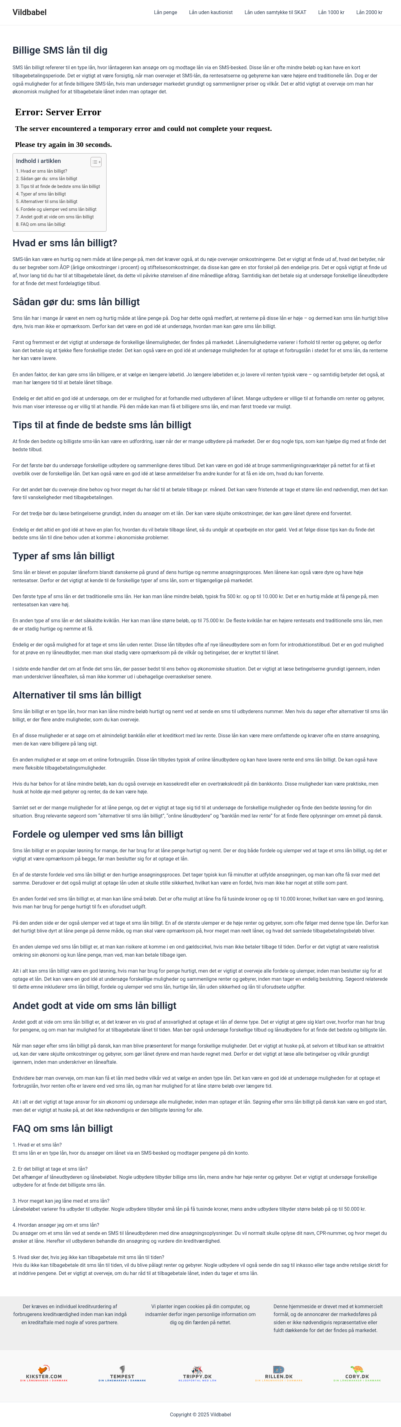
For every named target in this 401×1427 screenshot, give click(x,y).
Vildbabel (30, 12)
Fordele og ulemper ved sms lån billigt (61, 209)
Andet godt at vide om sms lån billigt (59, 217)
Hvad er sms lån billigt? (45, 171)
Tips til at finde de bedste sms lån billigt (63, 186)
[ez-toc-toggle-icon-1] (98, 162)
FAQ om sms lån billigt (44, 224)
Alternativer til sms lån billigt (51, 201)
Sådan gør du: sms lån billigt (51, 178)
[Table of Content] (100, 162)
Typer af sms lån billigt (45, 194)
